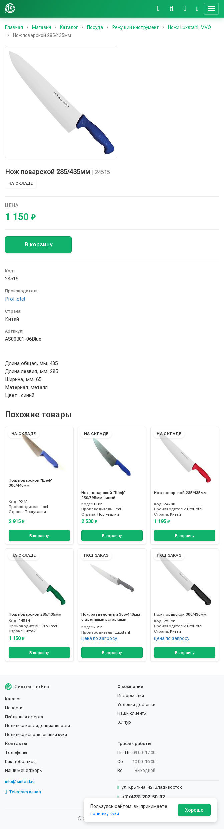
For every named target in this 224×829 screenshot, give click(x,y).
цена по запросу (99, 638)
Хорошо (194, 810)
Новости (13, 707)
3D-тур (124, 722)
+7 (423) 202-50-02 (141, 797)
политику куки (104, 813)
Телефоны (16, 752)
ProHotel (15, 299)
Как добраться (20, 761)
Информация (130, 695)
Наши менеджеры (24, 770)
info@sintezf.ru (20, 781)
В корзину (38, 244)
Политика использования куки (36, 734)
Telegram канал (23, 792)
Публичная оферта (24, 716)
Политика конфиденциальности (37, 725)
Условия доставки (136, 704)
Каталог (13, 698)
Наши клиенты (132, 713)
